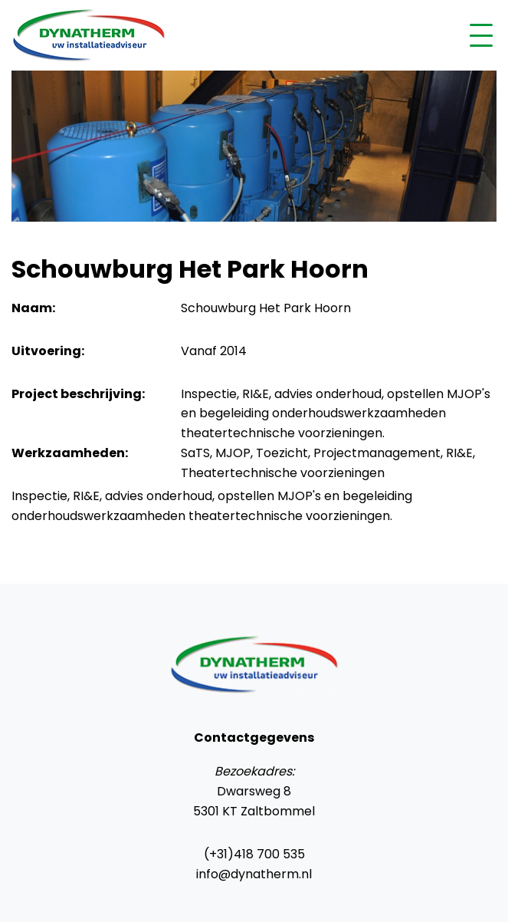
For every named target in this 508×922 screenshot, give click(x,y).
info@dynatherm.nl (254, 874)
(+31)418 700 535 (254, 854)
